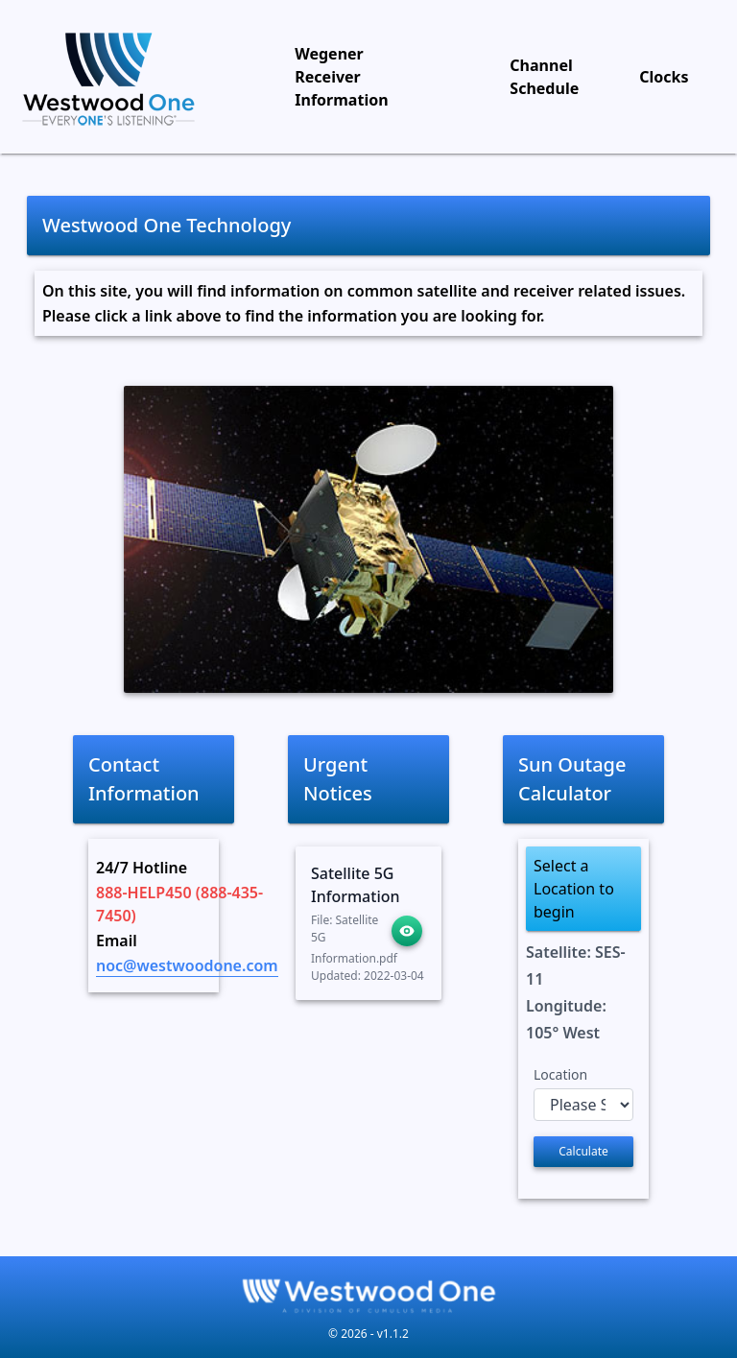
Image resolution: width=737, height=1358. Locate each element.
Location (560, 1074)
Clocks (663, 76)
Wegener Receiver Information (341, 76)
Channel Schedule (544, 77)
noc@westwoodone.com (187, 965)
